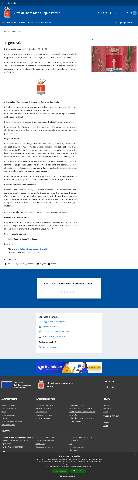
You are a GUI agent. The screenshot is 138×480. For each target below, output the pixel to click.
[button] (69, 476)
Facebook (9, 263)
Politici (4, 418)
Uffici (3, 411)
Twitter (19, 263)
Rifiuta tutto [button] (78, 471)
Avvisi (105, 411)
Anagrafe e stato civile (44, 405)
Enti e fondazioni (8, 415)
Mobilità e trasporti (42, 418)
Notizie (106, 405)
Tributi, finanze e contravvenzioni (82, 411)
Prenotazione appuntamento (46, 437)
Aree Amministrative (9, 408)
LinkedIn (51, 263)
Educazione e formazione (79, 405)
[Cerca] (134, 13)
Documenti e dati (8, 424)
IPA (70, 443)
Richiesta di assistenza (44, 446)
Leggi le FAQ (40, 443)
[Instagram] (112, 12)
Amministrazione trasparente (80, 437)
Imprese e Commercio (43, 415)
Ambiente (73, 414)
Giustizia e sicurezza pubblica (80, 408)
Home (6, 31)
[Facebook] (106, 12)
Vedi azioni (97, 40)
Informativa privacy (76, 446)
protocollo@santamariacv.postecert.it (30, 249)
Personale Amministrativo (11, 421)
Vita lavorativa (41, 411)
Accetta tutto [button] (60, 471)
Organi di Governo (8, 405)
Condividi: (10, 259)
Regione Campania (8, 3)
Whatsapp (30, 263)
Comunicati (107, 408)
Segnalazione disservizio (44, 440)
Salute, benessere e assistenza (81, 418)
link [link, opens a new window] (90, 466)
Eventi (105, 425)
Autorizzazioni (75, 421)
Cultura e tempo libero (43, 408)
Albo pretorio (74, 440)
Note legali (73, 450)
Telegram (41, 263)
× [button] (135, 455)
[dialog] (69, 466)
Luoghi (106, 422)
